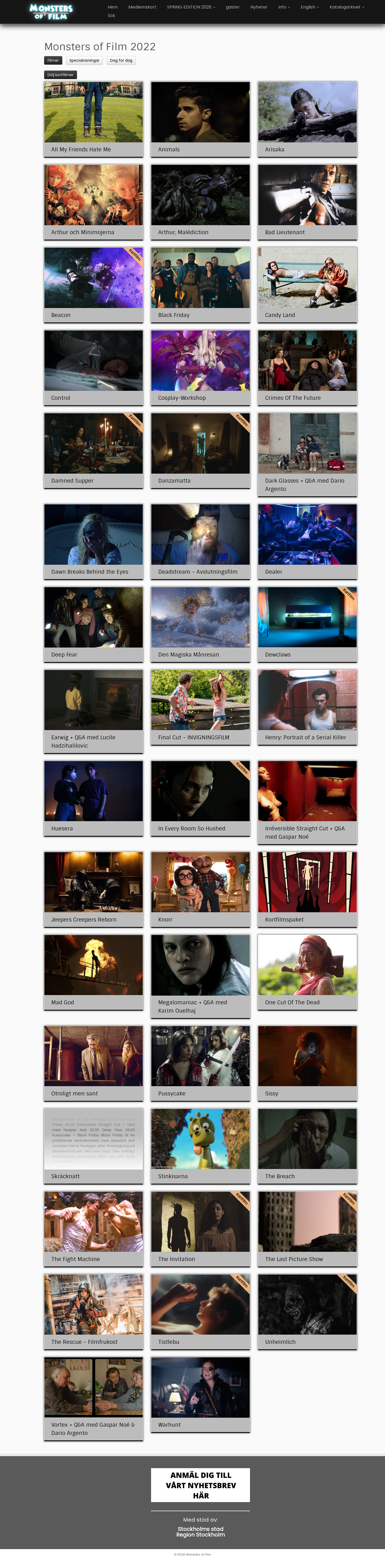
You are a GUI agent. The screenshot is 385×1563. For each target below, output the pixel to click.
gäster (233, 7)
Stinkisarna (173, 1176)
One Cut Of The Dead (292, 1002)
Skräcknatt (65, 1176)
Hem (113, 7)
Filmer (53, 60)
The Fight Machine (75, 1259)
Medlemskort (142, 7)
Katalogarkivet (347, 7)
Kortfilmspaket (284, 919)
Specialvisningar (84, 60)
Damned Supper (72, 480)
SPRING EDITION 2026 (191, 7)
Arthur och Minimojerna (82, 232)
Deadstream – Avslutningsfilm (198, 571)
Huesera (62, 828)
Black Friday (174, 315)
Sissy (271, 1093)
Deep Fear (64, 654)
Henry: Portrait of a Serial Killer (305, 737)
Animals (169, 149)
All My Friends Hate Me (81, 149)
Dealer (273, 571)
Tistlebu (168, 1342)
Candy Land (280, 315)
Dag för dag (121, 60)
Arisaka (274, 149)
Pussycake (172, 1093)
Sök (111, 16)
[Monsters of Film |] (51, 12)
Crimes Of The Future (293, 398)
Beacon (61, 315)
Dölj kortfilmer (61, 74)
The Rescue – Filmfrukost (84, 1342)
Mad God (62, 1002)
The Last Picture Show (294, 1259)
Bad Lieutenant (285, 232)
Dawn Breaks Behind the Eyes (89, 571)
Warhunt (169, 1424)
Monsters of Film (198, 1554)
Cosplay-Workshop (182, 398)
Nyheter (259, 7)
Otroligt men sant (74, 1093)
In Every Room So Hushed (191, 828)
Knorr (165, 919)
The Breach (280, 1176)
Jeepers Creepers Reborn (84, 919)
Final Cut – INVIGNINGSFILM (193, 737)
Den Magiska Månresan (188, 654)
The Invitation (176, 1259)
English (310, 7)
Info (284, 7)
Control (60, 398)
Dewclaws (278, 654)
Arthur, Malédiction (183, 232)
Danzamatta (174, 480)
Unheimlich (280, 1342)
